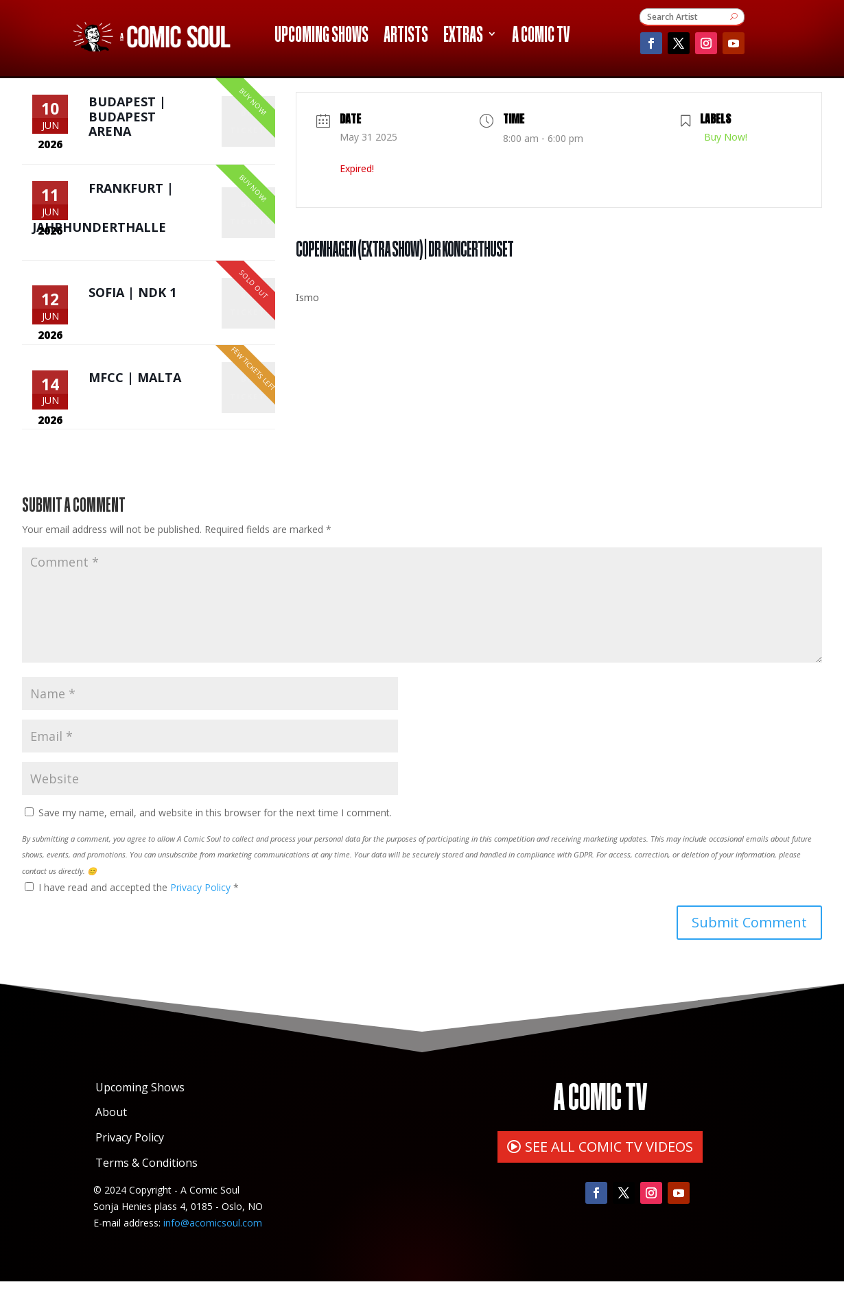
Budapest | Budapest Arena (127, 120)
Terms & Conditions (146, 1185)
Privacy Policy (201, 909)
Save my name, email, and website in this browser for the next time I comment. (215, 834)
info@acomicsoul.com (212, 1244)
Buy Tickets (251, 124)
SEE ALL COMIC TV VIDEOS (609, 1168)
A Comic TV (541, 36)
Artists (406, 36)
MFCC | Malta (135, 395)
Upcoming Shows (321, 36)
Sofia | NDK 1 (132, 302)
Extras (463, 36)
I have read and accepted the (132, 909)
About (111, 1134)
